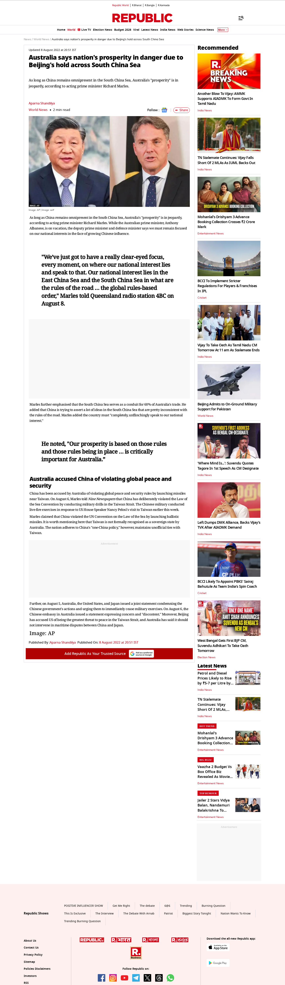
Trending (186, 906)
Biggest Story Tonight (196, 913)
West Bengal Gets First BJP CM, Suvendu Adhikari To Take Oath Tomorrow (223, 645)
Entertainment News (211, 233)
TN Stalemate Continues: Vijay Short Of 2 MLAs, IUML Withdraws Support (212, 709)
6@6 (167, 906)
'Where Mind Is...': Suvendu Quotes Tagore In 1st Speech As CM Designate (228, 466)
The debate (147, 906)
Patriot (168, 913)
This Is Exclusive (75, 913)
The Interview (104, 913)
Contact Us (31, 948)
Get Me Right (121, 906)
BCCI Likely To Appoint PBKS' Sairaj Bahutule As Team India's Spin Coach (227, 584)
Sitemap (29, 962)
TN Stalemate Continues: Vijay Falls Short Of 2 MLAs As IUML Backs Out (226, 160)
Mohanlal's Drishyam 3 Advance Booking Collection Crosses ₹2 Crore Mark (226, 221)
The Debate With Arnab (138, 913)
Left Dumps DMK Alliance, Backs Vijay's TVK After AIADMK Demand (229, 525)
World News (38, 109)
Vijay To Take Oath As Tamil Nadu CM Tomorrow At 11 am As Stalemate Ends (228, 348)
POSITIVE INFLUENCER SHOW (83, 906)
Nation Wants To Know (236, 913)
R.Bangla (150, 5)
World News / (42, 39)
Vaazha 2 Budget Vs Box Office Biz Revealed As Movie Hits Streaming (215, 774)
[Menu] (239, 17)
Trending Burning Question (82, 921)
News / (28, 39)
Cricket (202, 297)
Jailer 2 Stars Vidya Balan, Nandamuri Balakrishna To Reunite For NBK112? (214, 810)
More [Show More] (223, 30)
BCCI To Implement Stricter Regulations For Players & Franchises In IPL (227, 285)
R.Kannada (164, 5)
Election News (207, 657)
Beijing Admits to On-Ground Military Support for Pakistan (227, 407)
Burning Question (213, 906)
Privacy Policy (33, 955)
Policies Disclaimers (37, 969)
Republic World (120, 5)
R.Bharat (137, 5)
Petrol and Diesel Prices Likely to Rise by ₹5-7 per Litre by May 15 (215, 681)
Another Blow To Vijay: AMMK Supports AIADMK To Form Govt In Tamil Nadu (225, 98)
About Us (30, 941)
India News (205, 110)
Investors (30, 976)
